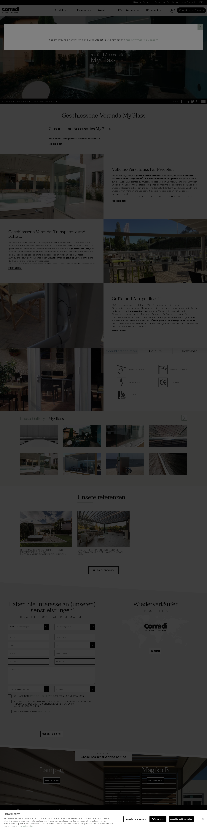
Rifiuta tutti (158, 819)
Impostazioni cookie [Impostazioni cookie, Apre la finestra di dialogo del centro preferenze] (135, 819)
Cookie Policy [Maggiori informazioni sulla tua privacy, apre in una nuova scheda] (26, 826)
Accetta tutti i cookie (181, 819)
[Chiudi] (203, 819)
